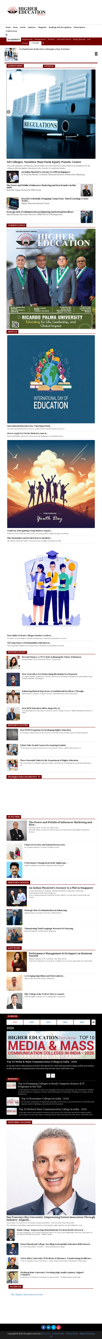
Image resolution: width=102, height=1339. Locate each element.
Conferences (11, 31)
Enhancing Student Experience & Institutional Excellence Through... (53, 691)
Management (40, 39)
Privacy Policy (58, 1333)
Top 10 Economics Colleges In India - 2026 (31, 1061)
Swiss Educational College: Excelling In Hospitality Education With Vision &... (55, 1244)
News (15, 27)
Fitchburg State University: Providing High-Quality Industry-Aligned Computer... (51, 1273)
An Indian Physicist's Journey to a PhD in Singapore (45, 172)
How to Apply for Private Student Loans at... (27, 433)
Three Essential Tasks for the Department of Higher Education (49, 760)
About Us (46, 1333)
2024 (48, 1022)
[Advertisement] (51, 1313)
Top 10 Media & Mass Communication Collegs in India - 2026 (53, 1109)
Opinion (32, 27)
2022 (82, 1022)
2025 (31, 1022)
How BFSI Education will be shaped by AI (41, 708)
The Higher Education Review (26, 1294)
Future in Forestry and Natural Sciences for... (45, 845)
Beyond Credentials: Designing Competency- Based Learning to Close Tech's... (54, 200)
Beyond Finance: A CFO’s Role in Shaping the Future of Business (51, 657)
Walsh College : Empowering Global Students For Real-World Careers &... (51, 1230)
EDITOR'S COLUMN (18, 725)
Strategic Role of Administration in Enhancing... (46, 910)
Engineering (27, 39)
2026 (15, 1022)
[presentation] (6, 54)
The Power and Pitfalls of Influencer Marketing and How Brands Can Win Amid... (41, 186)
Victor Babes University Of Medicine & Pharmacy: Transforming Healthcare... (56, 1258)
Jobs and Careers (64, 39)
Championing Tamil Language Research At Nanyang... (49, 928)
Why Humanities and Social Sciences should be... (29, 538)
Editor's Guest (17, 652)
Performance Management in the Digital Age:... (46, 863)
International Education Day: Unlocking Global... (29, 426)
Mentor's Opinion (18, 882)
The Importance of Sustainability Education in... (29, 643)
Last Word (14, 948)
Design (25, 43)
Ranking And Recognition (60, 27)
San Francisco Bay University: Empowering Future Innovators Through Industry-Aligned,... (51, 1218)
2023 (65, 1022)
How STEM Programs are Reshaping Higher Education (45, 730)
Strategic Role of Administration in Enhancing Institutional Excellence (40, 212)
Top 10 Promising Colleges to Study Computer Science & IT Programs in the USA (51, 1085)
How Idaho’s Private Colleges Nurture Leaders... (29, 635)
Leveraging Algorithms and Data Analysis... (44, 976)
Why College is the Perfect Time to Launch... (44, 994)
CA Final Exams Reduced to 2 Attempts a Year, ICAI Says (44, 49)
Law (88, 39)
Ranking (13, 1079)
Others (35, 43)
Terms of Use (72, 1333)
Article (23, 27)
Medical (51, 39)
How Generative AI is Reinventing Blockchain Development (49, 674)
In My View (14, 817)
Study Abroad (79, 39)
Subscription (79, 27)
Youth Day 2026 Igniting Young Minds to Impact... (29, 530)
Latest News (15, 65)
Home (8, 27)
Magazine (42, 27)
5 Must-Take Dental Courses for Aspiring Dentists (43, 745)
